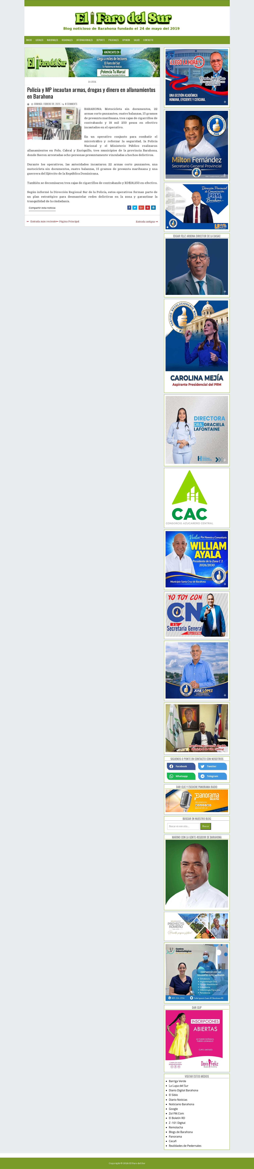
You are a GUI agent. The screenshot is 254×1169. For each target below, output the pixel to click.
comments (71, 104)
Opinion (126, 40)
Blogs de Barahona (181, 1132)
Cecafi (173, 1141)
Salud (137, 40)
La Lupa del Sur (178, 1086)
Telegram (209, 776)
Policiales (113, 40)
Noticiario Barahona (181, 1104)
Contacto (148, 40)
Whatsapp (178, 776)
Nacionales (52, 40)
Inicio (29, 40)
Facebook (178, 766)
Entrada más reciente (43, 221)
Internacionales (84, 40)
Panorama (175, 1136)
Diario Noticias (178, 1100)
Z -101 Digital (177, 1123)
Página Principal (69, 221)
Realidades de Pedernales (185, 1146)
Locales (39, 40)
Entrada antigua (145, 221)
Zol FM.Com (176, 1113)
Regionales (67, 40)
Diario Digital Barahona (183, 1090)
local (93, 81)
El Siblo (173, 1095)
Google (173, 1109)
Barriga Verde (177, 1081)
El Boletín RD (177, 1118)
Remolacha (176, 1127)
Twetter (208, 766)
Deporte (101, 40)
